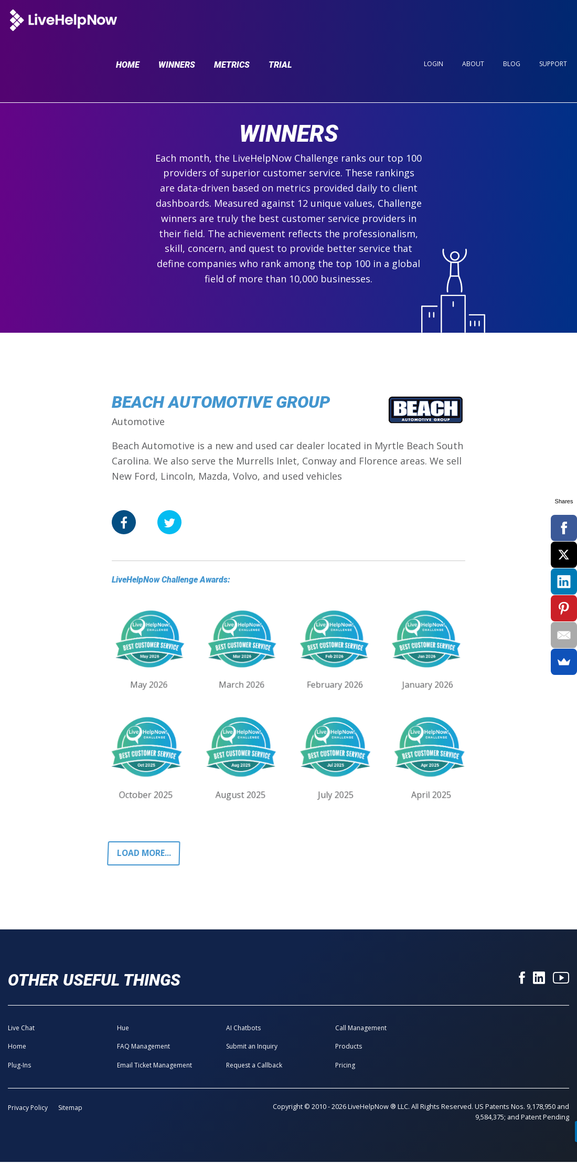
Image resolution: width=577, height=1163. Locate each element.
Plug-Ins (19, 1065)
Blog (511, 27)
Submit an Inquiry (251, 1047)
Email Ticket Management (154, 1065)
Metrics (232, 28)
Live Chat (21, 1028)
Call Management (361, 1028)
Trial (280, 28)
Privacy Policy (28, 1108)
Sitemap (70, 1108)
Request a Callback (254, 1065)
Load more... (145, 854)
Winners (176, 28)
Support (553, 27)
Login (433, 27)
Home (128, 28)
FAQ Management (143, 1047)
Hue (123, 1028)
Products (348, 1047)
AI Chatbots (243, 1028)
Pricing (345, 1065)
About (473, 27)
